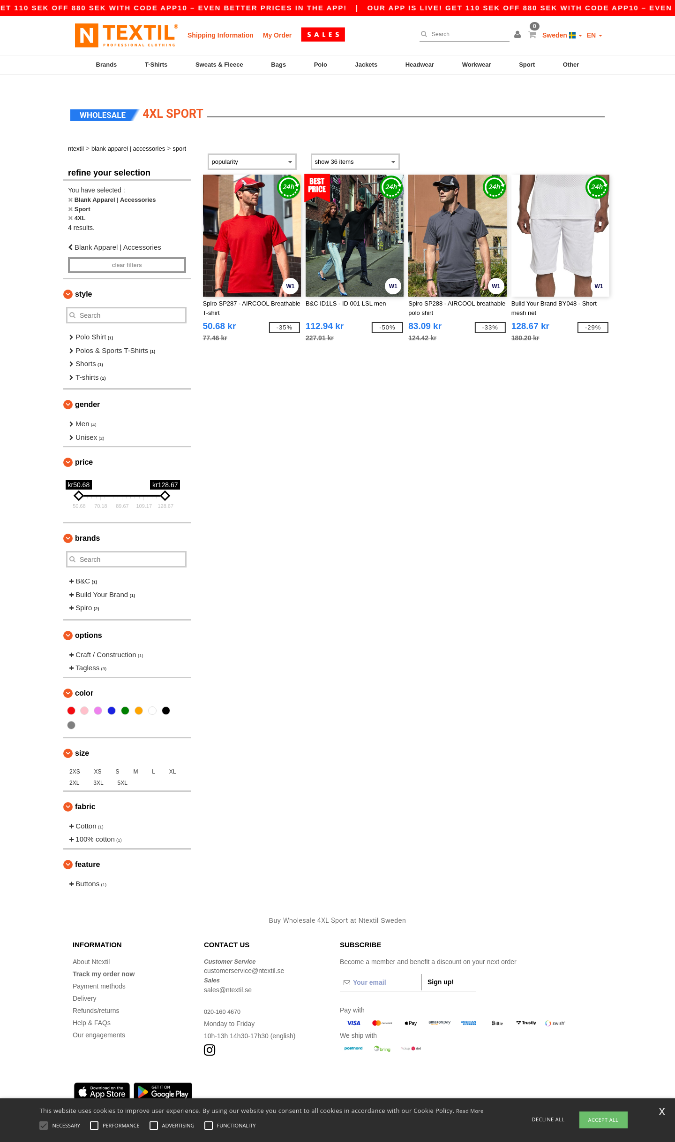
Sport (527, 64)
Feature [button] (87, 850)
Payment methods (99, 972)
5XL (123, 769)
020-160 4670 (224, 997)
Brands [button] (87, 525)
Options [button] (88, 621)
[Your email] (380, 968)
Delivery (85, 984)
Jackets (366, 64)
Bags (278, 64)
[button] (519, 35)
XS (98, 757)
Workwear (476, 64)
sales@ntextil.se (228, 976)
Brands (106, 64)
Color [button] (84, 679)
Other (571, 64)
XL (172, 757)
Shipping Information (221, 35)
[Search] (462, 34)
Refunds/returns (96, 996)
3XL (98, 769)
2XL (74, 769)
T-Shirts (156, 64)
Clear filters (127, 251)
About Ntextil (91, 947)
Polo (320, 64)
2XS (74, 757)
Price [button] (84, 448)
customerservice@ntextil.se (244, 957)
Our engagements (99, 1021)
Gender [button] (87, 391)
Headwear (419, 64)
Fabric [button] (85, 793)
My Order (277, 35)
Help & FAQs (92, 1008)
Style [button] (83, 280)
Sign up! (441, 968)
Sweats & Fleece (219, 64)
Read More (470, 1110)
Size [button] (82, 739)
